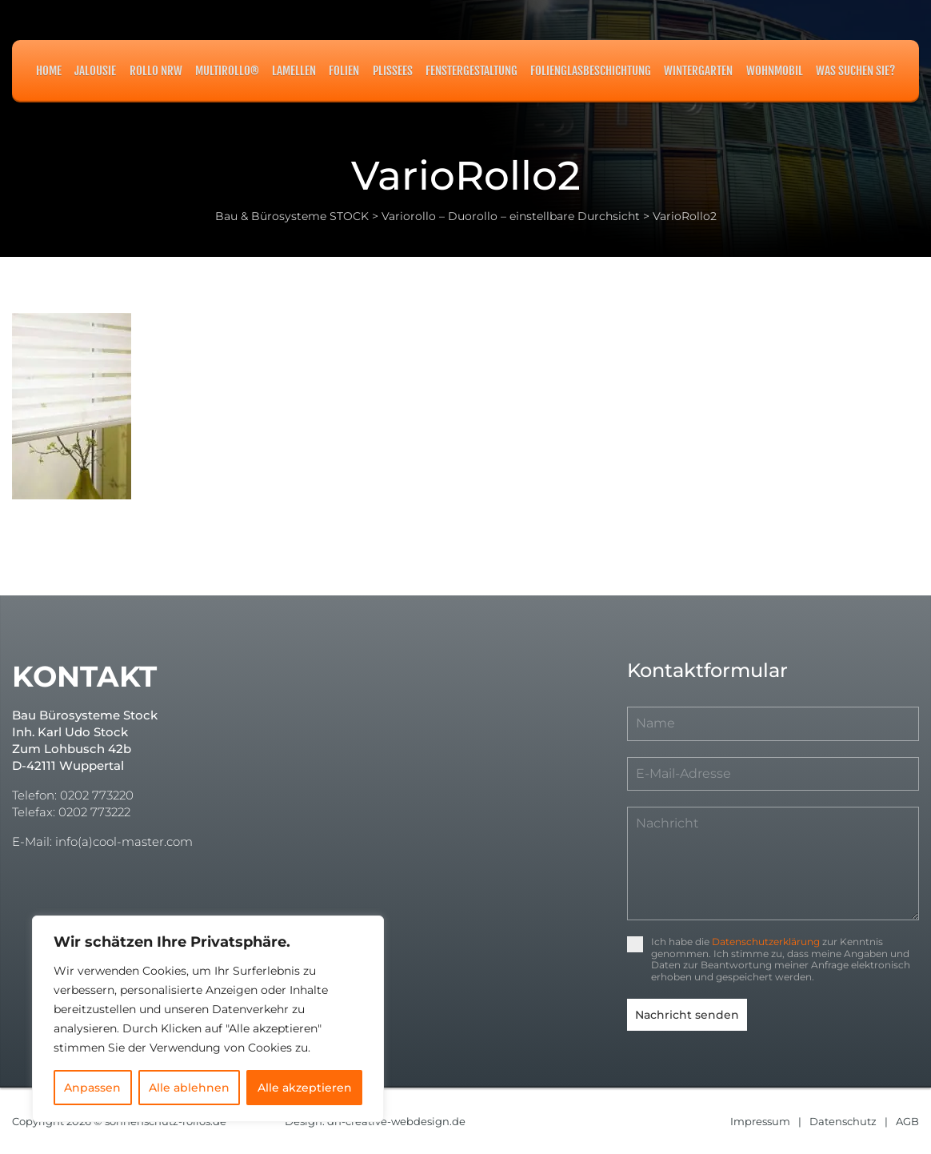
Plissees (393, 70)
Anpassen (92, 1087)
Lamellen (294, 70)
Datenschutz (843, 1120)
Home (49, 70)
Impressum (760, 1120)
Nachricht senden (687, 1015)
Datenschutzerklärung (766, 942)
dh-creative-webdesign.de (396, 1120)
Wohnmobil (774, 70)
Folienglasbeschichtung (590, 70)
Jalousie (95, 70)
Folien (344, 70)
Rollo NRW (156, 70)
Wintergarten (698, 70)
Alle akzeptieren (305, 1087)
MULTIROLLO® (227, 70)
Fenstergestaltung (471, 70)
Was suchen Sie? (855, 70)
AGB (907, 1120)
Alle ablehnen (189, 1087)
